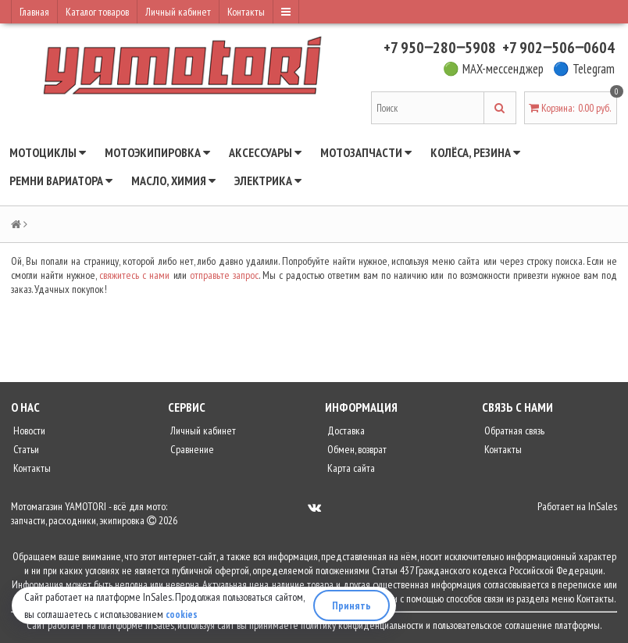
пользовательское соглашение (492, 625)
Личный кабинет (178, 12)
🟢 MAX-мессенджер (493, 68)
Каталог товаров (97, 12)
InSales (602, 506)
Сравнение (191, 449)
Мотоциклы (47, 152)
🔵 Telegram (584, 68)
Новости (28, 430)
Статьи (25, 449)
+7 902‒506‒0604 (558, 48)
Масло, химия (173, 180)
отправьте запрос (224, 275)
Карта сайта (350, 468)
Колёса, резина (475, 152)
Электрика (268, 180)
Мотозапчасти (366, 152)
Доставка (345, 430)
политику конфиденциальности (362, 625)
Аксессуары (265, 152)
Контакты (246, 12)
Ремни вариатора (60, 180)
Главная (34, 12)
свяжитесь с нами (134, 275)
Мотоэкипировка (157, 152)
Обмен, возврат (356, 449)
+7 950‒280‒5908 (440, 48)
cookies (182, 614)
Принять (351, 605)
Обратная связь (513, 430)
